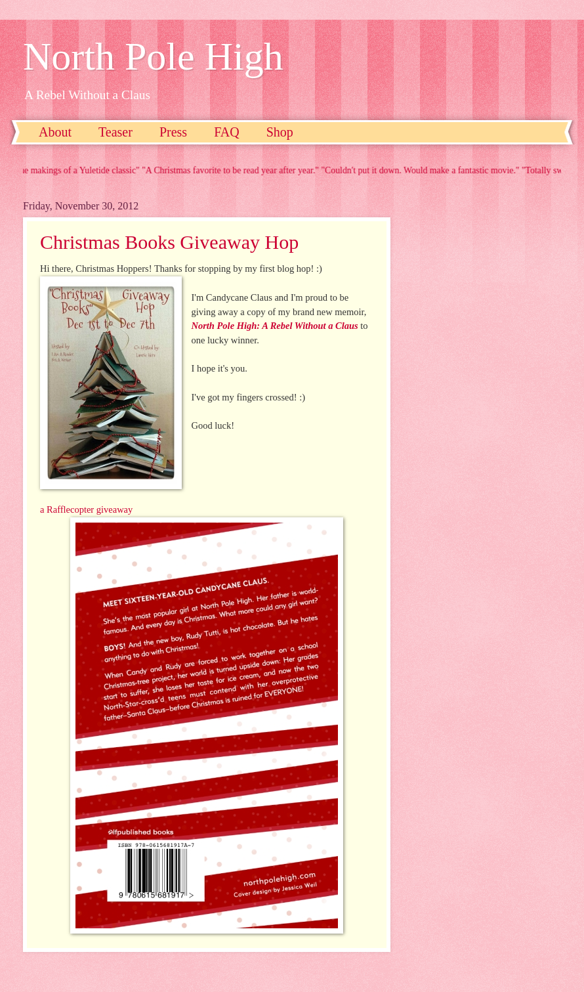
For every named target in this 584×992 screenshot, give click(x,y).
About (55, 132)
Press (173, 132)
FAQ (227, 132)
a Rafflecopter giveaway (86, 509)
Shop (279, 132)
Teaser (115, 132)
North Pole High (153, 56)
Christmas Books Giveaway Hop (169, 242)
